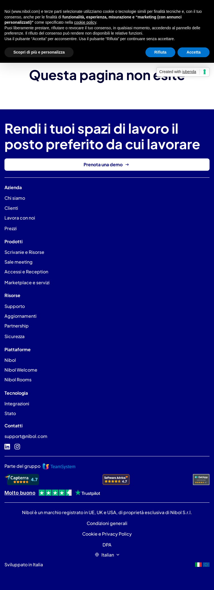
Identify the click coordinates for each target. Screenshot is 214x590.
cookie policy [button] (85, 22)
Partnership (16, 326)
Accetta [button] (193, 52)
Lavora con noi (19, 218)
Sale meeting (18, 262)
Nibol (10, 360)
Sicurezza (14, 336)
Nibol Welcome (20, 370)
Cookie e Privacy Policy (107, 534)
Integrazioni (16, 403)
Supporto (14, 306)
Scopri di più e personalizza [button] (39, 52)
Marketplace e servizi (27, 282)
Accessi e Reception (26, 271)
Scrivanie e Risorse (24, 252)
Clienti (11, 208)
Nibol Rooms (17, 379)
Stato (10, 413)
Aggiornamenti (20, 316)
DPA (107, 545)
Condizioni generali (107, 523)
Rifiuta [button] (160, 52)
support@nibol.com (25, 436)
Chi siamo (14, 198)
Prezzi (10, 228)
